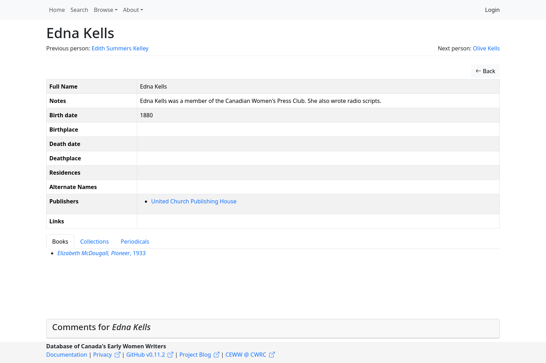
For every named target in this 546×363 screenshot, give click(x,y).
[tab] (273, 328)
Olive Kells (486, 48)
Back (485, 71)
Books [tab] (60, 241)
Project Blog (195, 354)
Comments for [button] (101, 327)
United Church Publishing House (194, 201)
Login (492, 10)
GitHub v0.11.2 (145, 354)
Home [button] (57, 10)
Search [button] (80, 10)
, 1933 (101, 253)
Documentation (66, 354)
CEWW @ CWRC (245, 354)
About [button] (131, 10)
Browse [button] (103, 10)
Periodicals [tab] (135, 241)
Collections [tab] (94, 241)
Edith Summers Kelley (119, 48)
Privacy (102, 354)
